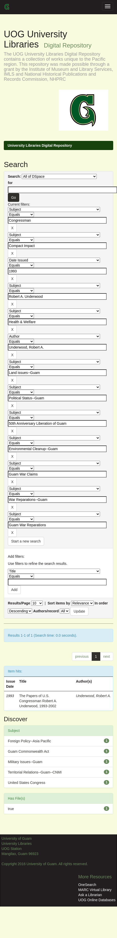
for (10, 183)
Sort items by (59, 603)
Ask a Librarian (90, 895)
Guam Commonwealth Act (28, 751)
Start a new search (26, 541)
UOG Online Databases (96, 900)
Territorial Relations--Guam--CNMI (35, 772)
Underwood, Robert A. (93, 696)
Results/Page (19, 603)
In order (101, 603)
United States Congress (26, 783)
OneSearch (87, 885)
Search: (14, 176)
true (11, 809)
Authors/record (46, 611)
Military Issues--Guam (25, 762)
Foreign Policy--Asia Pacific (29, 741)
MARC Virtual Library (94, 890)
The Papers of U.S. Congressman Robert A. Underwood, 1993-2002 (38, 701)
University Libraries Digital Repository (40, 145)
